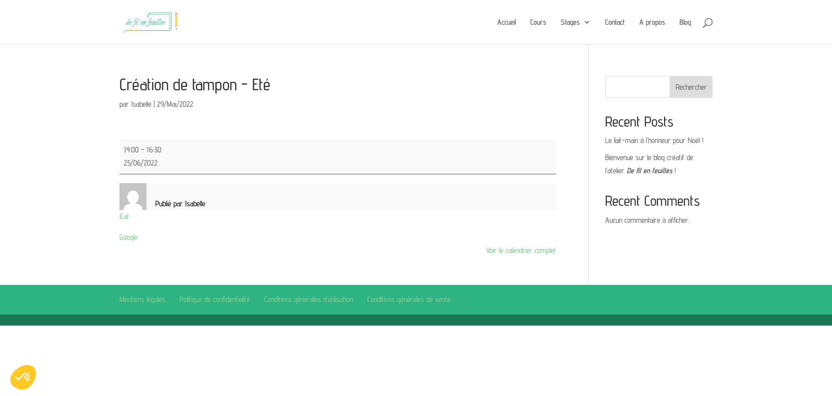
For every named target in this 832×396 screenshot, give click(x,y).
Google (128, 237)
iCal (123, 216)
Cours (538, 22)
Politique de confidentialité (215, 299)
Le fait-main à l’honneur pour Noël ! (654, 140)
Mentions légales (142, 299)
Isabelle (141, 104)
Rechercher (691, 86)
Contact (615, 22)
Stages (570, 22)
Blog (685, 22)
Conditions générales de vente (408, 299)
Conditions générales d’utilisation (308, 299)
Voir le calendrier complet (521, 250)
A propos (652, 22)
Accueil (506, 22)
